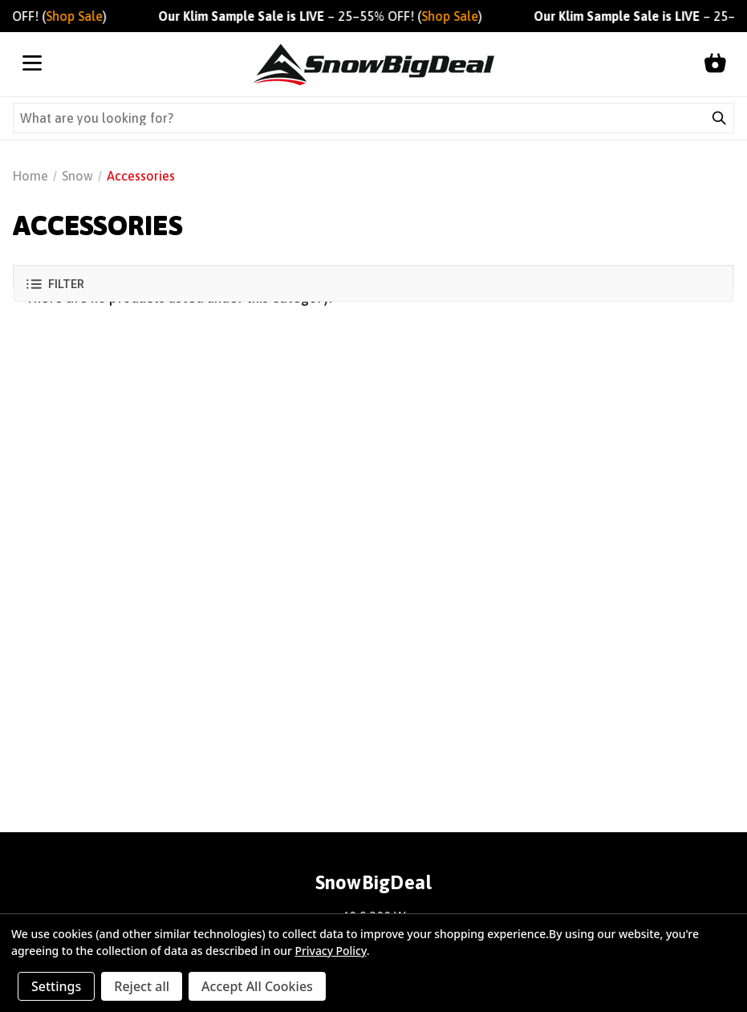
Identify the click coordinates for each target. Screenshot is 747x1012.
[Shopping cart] (715, 64)
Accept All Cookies (257, 986)
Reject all (141, 986)
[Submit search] (718, 118)
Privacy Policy (330, 950)
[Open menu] (32, 64)
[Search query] (359, 118)
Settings (56, 986)
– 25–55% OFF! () (326, 16)
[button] (373, 284)
